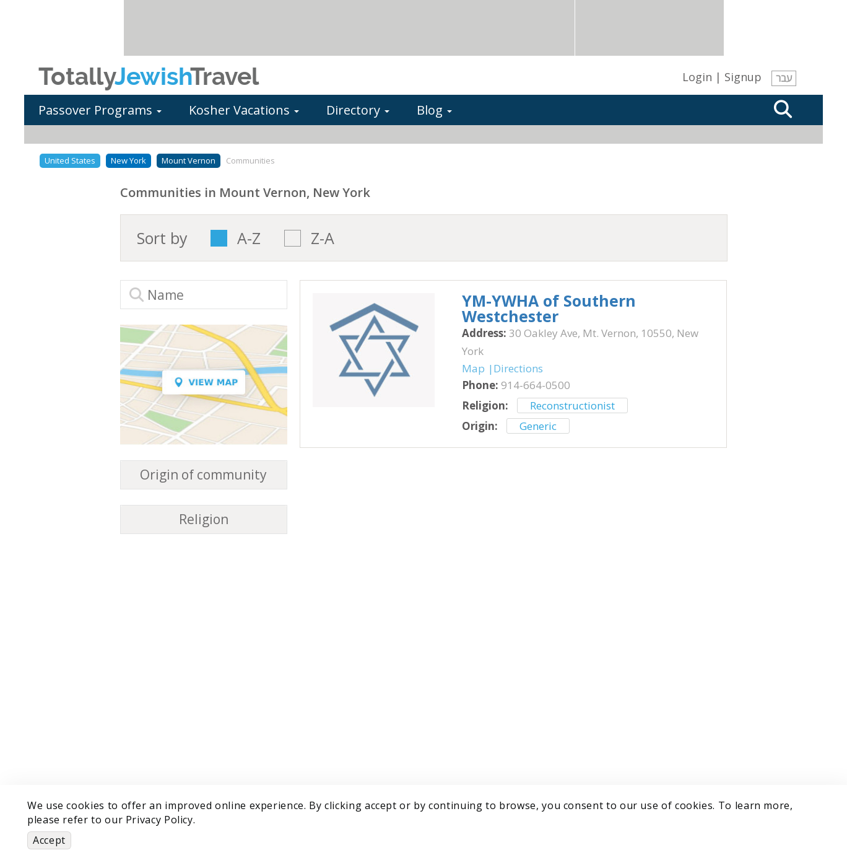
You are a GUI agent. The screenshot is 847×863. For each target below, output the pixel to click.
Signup (743, 76)
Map (473, 368)
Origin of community (203, 475)
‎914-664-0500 (535, 385)
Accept (49, 840)
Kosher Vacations (244, 110)
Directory (357, 110)
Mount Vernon (188, 160)
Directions (518, 368)
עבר (784, 78)
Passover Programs (100, 110)
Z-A (322, 238)
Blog (434, 110)
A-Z (249, 238)
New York (128, 160)
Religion (203, 519)
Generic (538, 426)
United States (70, 160)
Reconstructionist (572, 405)
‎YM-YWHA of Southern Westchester (549, 308)
